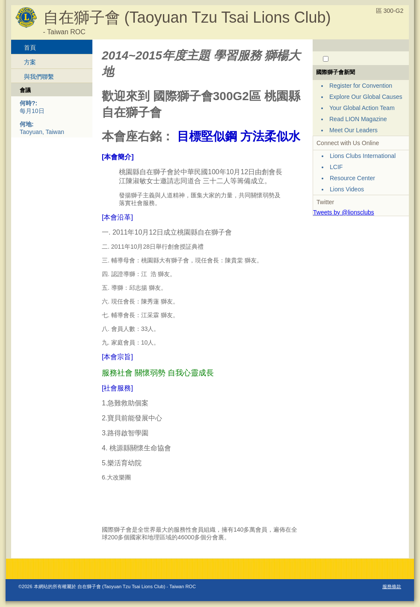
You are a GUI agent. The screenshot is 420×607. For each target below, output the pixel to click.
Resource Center (352, 178)
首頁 (30, 47)
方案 (30, 62)
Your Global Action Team (362, 107)
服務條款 (391, 586)
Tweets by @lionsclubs (343, 212)
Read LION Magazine (358, 119)
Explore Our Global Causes (365, 96)
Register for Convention (360, 85)
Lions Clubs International (363, 155)
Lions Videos (347, 189)
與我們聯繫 (39, 76)
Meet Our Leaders (353, 130)
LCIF (336, 167)
